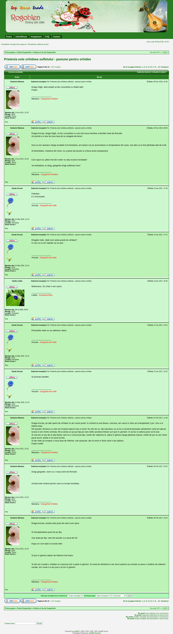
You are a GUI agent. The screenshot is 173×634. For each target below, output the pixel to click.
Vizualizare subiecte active (38, 44)
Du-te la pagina (129, 67)
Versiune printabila (15, 72)
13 (159, 67)
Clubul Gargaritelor (24, 52)
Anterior (138, 67)
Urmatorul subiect (159, 72)
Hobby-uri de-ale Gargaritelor (44, 52)
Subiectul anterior (144, 72)
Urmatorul (164, 67)
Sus (6, 122)
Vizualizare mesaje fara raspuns (13, 44)
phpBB (76, 631)
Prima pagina (10, 52)
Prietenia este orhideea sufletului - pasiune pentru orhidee (47, 59)
